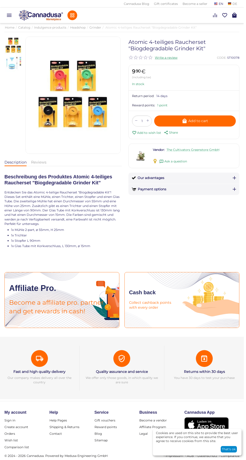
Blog (98, 434)
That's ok (229, 449)
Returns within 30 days (204, 372)
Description (15, 162)
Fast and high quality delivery (39, 372)
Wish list (11, 440)
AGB (190, 456)
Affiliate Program (152, 427)
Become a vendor (153, 420)
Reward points (105, 427)
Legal (143, 434)
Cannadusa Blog (136, 4)
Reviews (38, 162)
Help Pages (58, 420)
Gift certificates (166, 4)
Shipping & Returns (64, 427)
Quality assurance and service (122, 372)
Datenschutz (207, 456)
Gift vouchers (104, 420)
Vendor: (159, 150)
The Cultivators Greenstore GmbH (193, 150)
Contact (55, 434)
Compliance (230, 456)
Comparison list (16, 447)
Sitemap (101, 440)
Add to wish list (146, 133)
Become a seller (195, 4)
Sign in (9, 420)
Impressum (174, 456)
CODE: (221, 57)
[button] (170, 132)
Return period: (143, 96)
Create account (16, 427)
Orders (9, 434)
